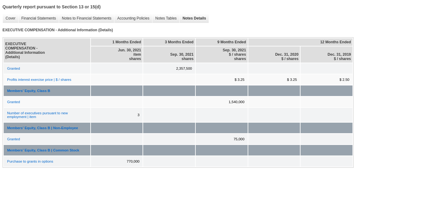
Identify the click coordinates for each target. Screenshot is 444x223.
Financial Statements (37, 18)
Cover (8, 18)
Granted (13, 68)
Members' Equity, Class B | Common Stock (43, 150)
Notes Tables (164, 18)
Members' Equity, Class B (28, 91)
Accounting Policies (131, 18)
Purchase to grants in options (30, 161)
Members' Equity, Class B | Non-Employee (42, 128)
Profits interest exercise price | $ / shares (39, 79)
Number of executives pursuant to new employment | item (37, 115)
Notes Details (192, 18)
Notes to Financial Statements (85, 18)
